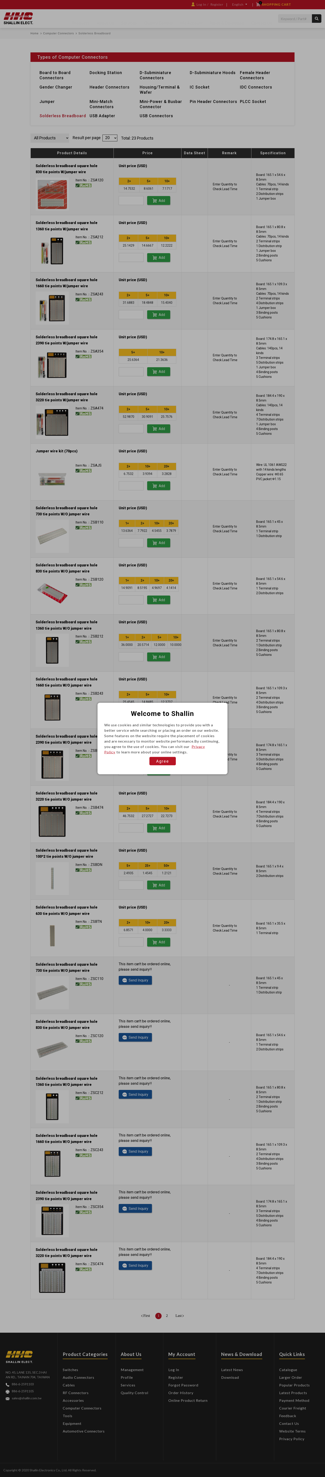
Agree (162, 761)
